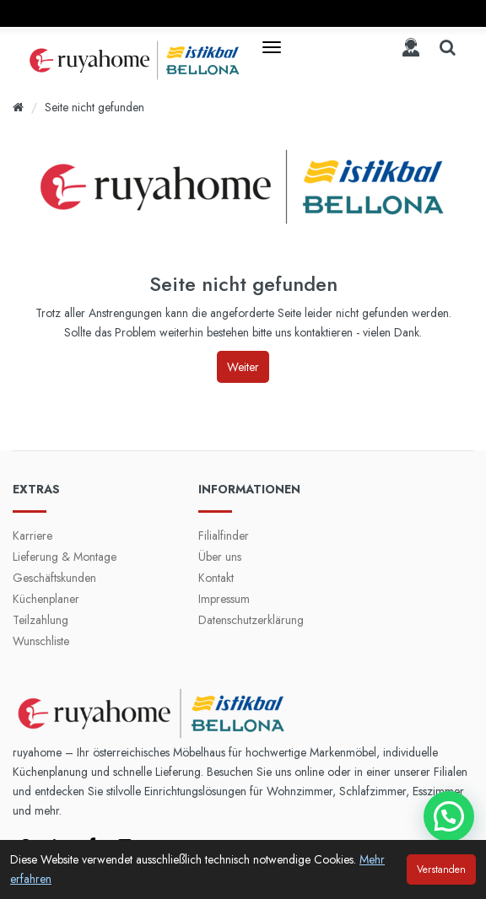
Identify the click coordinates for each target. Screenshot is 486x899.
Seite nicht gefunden (94, 107)
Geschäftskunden (54, 577)
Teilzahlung (40, 619)
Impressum (224, 598)
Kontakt (216, 577)
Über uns (219, 556)
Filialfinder (223, 535)
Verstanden (441, 869)
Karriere (32, 535)
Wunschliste (41, 641)
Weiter (243, 366)
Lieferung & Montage (64, 556)
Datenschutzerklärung (251, 619)
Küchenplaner (46, 598)
